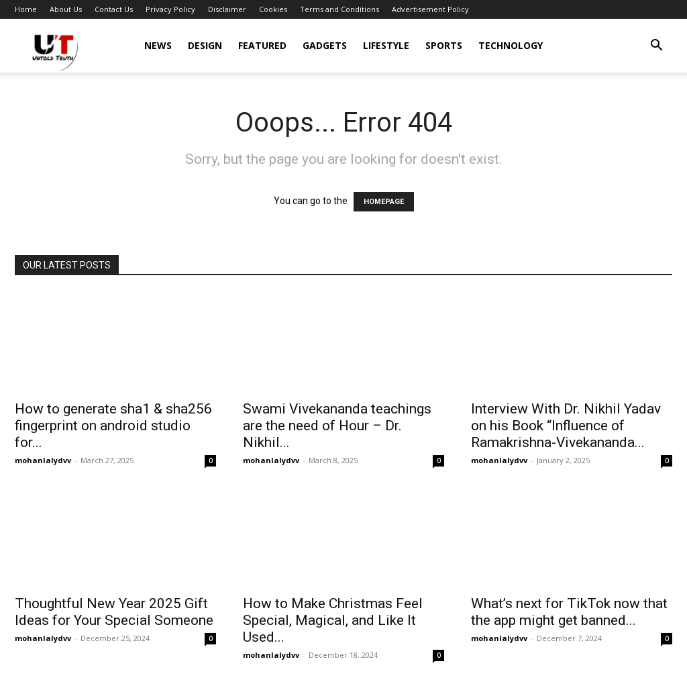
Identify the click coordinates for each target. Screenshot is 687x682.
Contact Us (114, 9)
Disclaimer (227, 9)
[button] (656, 46)
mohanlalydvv (43, 460)
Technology (510, 45)
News (158, 45)
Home (26, 9)
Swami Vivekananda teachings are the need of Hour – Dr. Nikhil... (337, 425)
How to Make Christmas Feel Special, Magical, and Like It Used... (333, 620)
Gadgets (325, 45)
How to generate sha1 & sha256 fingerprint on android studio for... (113, 425)
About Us (66, 9)
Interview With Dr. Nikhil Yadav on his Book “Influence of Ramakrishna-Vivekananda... (566, 425)
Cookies (273, 9)
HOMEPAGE (384, 201)
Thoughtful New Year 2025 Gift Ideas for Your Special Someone (114, 611)
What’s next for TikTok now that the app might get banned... (569, 611)
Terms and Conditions (339, 9)
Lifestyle (386, 45)
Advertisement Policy (430, 9)
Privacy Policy (170, 9)
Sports (443, 45)
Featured (262, 45)
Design (205, 45)
